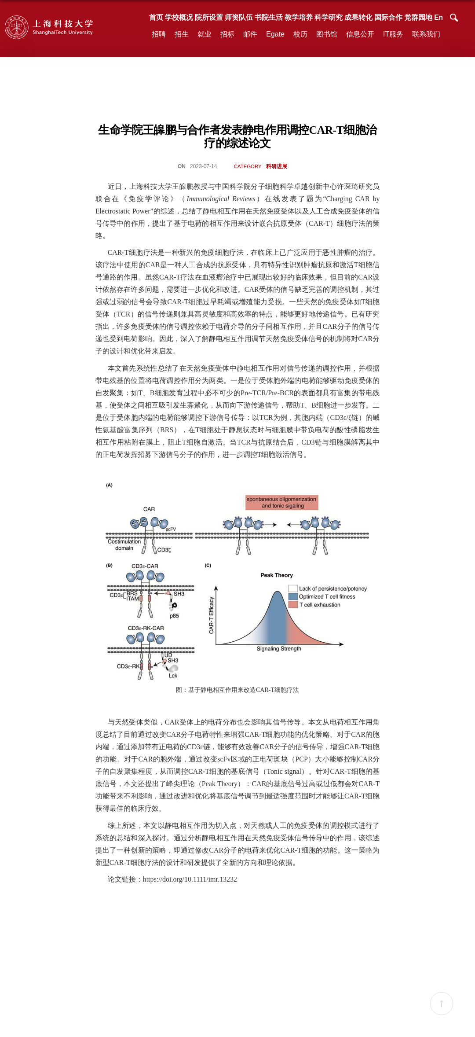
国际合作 (388, 17)
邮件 (250, 34)
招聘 (159, 34)
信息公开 (360, 34)
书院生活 (269, 17)
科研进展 (276, 166)
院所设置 (209, 17)
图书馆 (326, 34)
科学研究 (328, 17)
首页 (156, 17)
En (438, 17)
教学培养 (299, 17)
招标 (227, 34)
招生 (182, 34)
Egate (275, 34)
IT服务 (393, 34)
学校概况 (179, 17)
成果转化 (358, 17)
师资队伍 (239, 17)
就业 (204, 34)
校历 (300, 34)
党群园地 (418, 17)
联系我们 (426, 34)
